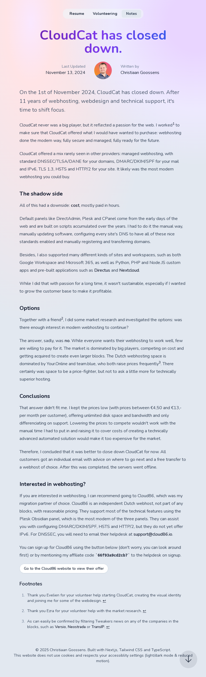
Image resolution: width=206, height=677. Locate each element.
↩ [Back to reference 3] (108, 626)
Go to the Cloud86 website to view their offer (64, 568)
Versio (60, 626)
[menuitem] (76, 14)
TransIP (97, 626)
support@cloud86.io (152, 534)
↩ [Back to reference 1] (104, 600)
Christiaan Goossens (140, 73)
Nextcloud (129, 270)
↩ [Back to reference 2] (144, 610)
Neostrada (77, 626)
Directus (102, 270)
